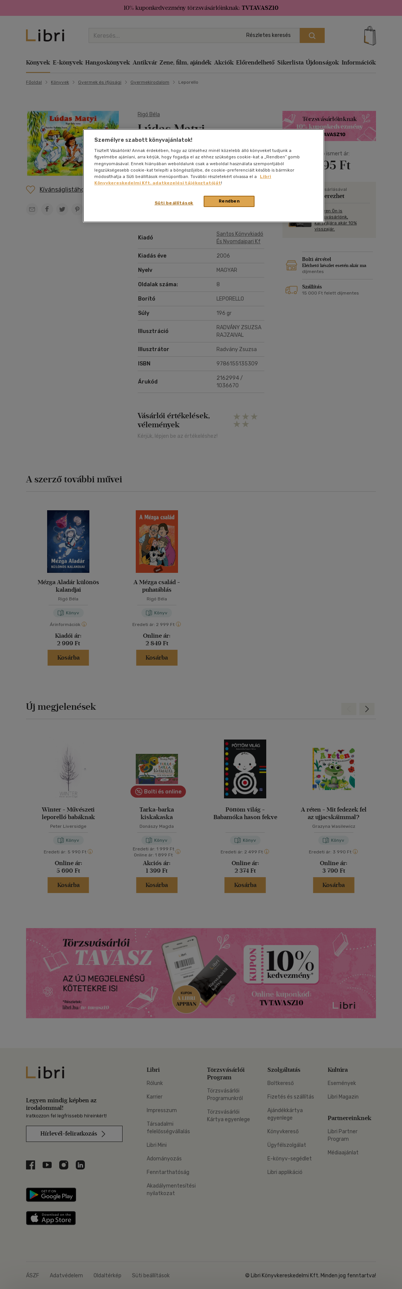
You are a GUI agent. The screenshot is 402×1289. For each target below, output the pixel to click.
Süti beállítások (174, 203)
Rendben (229, 201)
